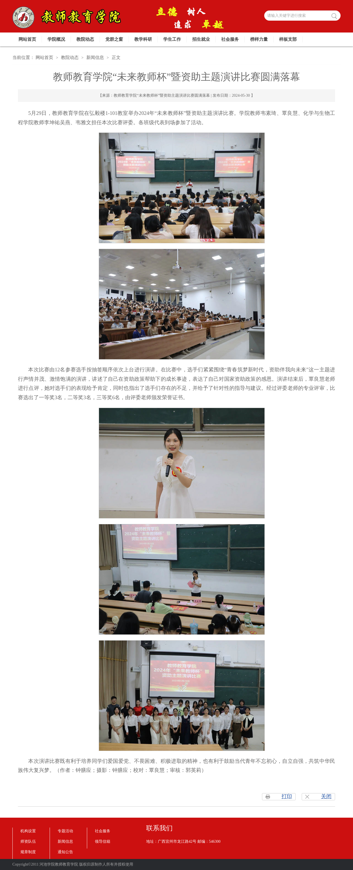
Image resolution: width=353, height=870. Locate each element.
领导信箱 (102, 841)
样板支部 (288, 39)
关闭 (326, 796)
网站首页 (27, 39)
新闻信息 (95, 57)
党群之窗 (114, 39)
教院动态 (85, 39)
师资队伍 (28, 841)
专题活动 (65, 831)
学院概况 (56, 39)
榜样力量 (259, 39)
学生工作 (172, 39)
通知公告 (65, 852)
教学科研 (143, 39)
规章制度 (28, 852)
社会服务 (230, 39)
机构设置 (28, 831)
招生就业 (201, 39)
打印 (287, 796)
